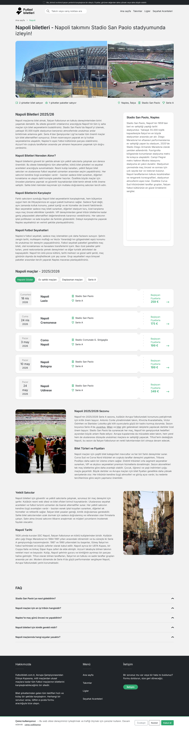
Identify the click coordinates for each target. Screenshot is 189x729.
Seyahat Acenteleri (163, 11)
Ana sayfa (125, 11)
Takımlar (137, 11)
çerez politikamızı (33, 724)
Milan (110, 427)
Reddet (154, 723)
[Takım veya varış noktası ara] (68, 11)
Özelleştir (141, 723)
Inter (119, 427)
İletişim (130, 687)
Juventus (100, 427)
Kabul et (167, 723)
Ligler (147, 11)
